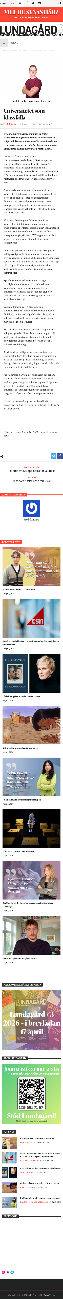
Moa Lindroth (27, 1172)
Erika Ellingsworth (30, 1160)
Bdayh (28, 1295)
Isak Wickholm (28, 1143)
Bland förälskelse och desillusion (31, 479)
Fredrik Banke (10, 124)
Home (5, 51)
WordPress (49, 1295)
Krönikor (13, 51)
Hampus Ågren (27, 1187)
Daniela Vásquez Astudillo (34, 1202)
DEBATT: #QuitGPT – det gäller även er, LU (21, 958)
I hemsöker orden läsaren (21, 696)
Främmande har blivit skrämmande (19, 589)
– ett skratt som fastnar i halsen (18, 851)
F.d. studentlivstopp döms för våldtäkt (31, 469)
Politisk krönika (25, 51)
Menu (9, 43)
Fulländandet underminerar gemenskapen (22, 799)
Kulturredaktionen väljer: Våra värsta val (20, 748)
